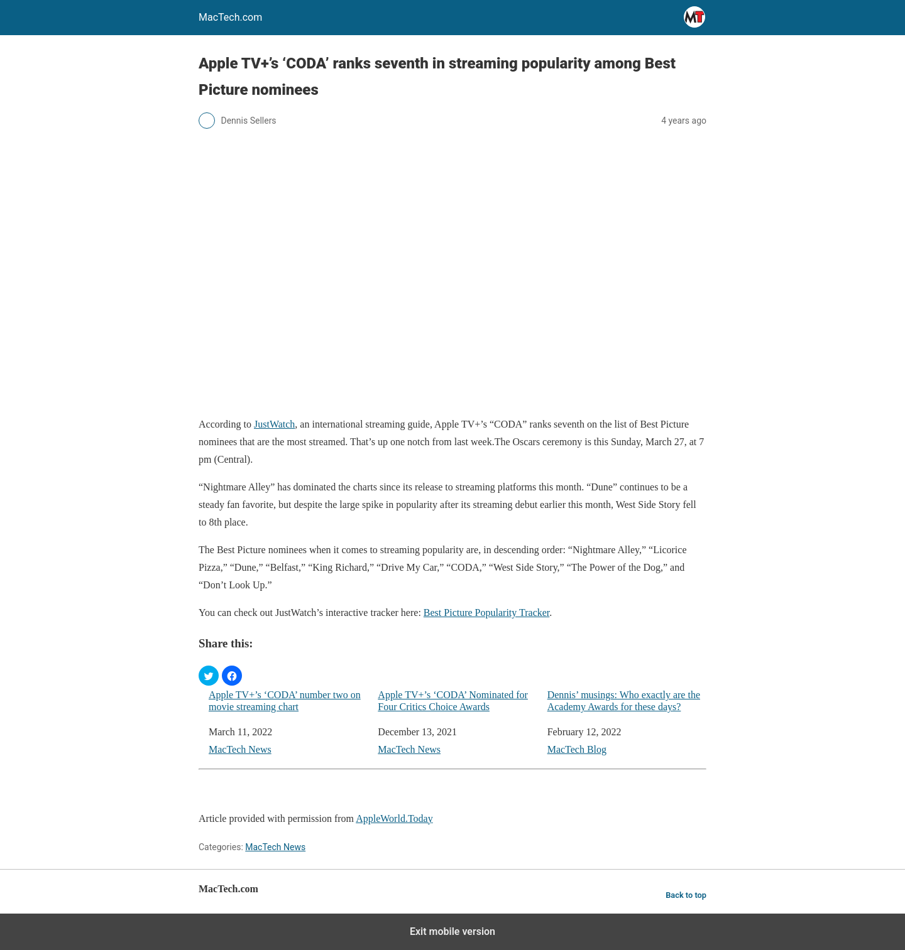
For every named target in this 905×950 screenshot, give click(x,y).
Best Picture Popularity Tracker (486, 612)
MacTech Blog (576, 749)
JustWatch (274, 424)
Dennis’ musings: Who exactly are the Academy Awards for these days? (623, 700)
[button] (209, 676)
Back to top (686, 895)
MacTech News (240, 749)
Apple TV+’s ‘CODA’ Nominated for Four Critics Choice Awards (453, 700)
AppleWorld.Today (394, 818)
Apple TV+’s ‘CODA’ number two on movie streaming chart (285, 700)
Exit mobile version (452, 931)
